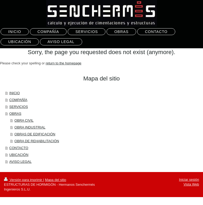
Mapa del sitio (55, 180)
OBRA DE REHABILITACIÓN (37, 141)
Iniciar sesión (189, 180)
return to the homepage (63, 63)
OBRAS (15, 114)
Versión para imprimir (23, 180)
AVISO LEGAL (20, 162)
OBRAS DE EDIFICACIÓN (35, 134)
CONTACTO (18, 148)
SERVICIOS (18, 107)
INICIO (14, 93)
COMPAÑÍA (18, 100)
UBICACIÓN (18, 155)
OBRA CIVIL (24, 120)
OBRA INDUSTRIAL (30, 127)
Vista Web (191, 184)
